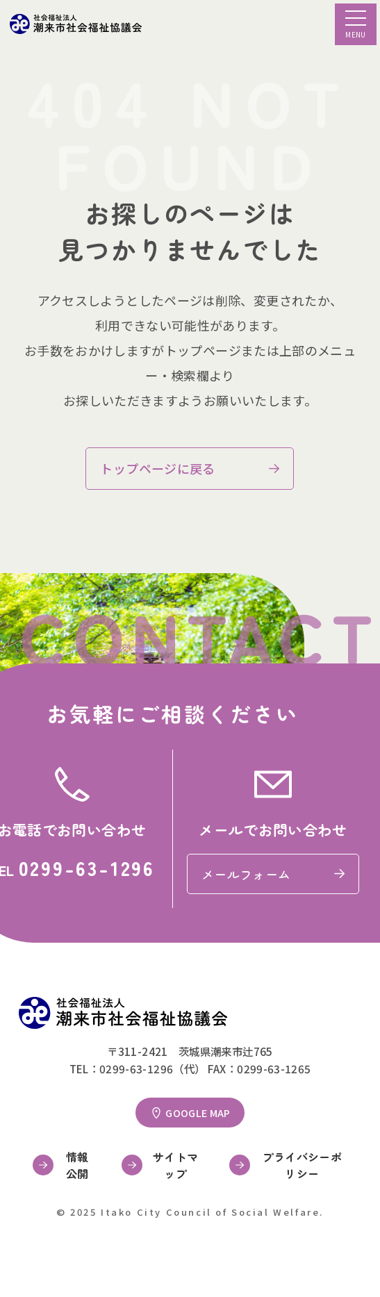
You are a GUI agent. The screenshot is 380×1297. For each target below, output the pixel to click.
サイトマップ (175, 1165)
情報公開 (77, 1165)
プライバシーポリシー (302, 1165)
